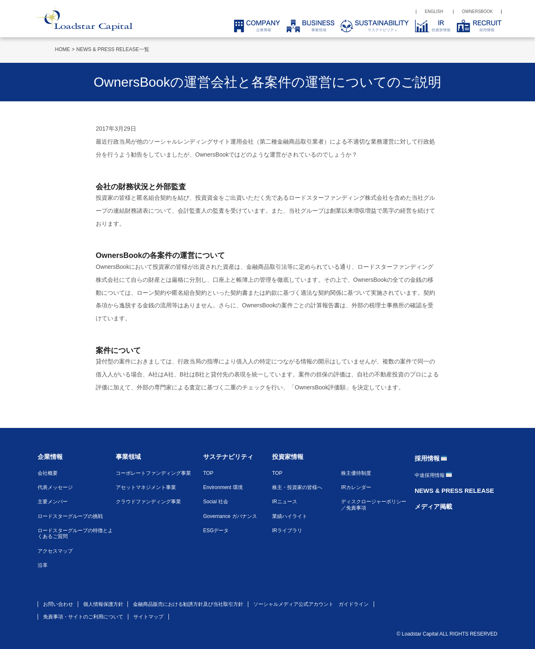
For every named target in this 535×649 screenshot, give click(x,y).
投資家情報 (287, 456)
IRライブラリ (287, 530)
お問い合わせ (58, 604)
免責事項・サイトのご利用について (83, 617)
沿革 (43, 565)
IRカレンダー (356, 487)
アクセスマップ (55, 551)
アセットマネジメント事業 (146, 487)
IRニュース (284, 502)
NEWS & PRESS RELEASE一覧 (112, 49)
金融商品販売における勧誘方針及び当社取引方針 (188, 604)
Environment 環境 (223, 487)
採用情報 (427, 458)
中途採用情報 (430, 475)
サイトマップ (148, 617)
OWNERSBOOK (477, 11)
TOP (208, 473)
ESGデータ (216, 530)
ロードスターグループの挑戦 (70, 516)
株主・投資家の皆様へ (297, 487)
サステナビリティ (228, 456)
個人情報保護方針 (103, 604)
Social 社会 (215, 502)
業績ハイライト (289, 516)
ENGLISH (434, 11)
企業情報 (50, 456)
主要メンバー (53, 502)
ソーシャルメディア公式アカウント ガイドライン (311, 604)
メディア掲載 (433, 506)
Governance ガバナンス (230, 516)
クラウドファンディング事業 (148, 502)
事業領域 (128, 456)
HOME (62, 49)
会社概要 (48, 473)
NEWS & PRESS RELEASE (454, 490)
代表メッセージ (55, 487)
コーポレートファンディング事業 (153, 473)
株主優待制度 (356, 473)
